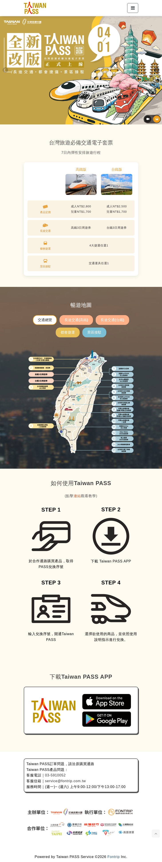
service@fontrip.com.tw (65, 781)
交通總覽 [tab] (45, 320)
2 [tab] (83, 121)
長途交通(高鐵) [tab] (76, 320)
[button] (132, 8)
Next (157, 70)
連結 (77, 496)
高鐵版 (81, 169)
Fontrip (113, 857)
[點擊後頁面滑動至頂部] (156, 834)
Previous (5, 70)
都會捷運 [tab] (68, 332)
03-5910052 (55, 775)
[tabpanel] (81, 400)
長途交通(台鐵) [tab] (112, 320)
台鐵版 (116, 169)
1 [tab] (79, 121)
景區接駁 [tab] (94, 332)
